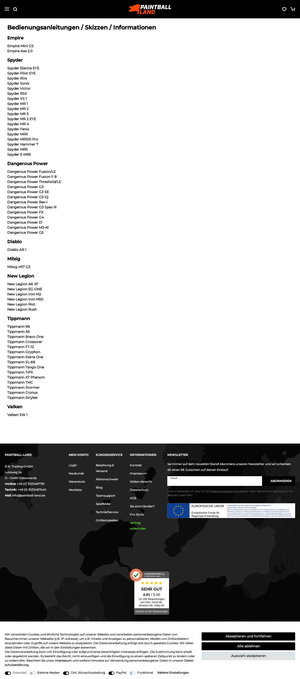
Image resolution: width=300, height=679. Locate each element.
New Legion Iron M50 (25, 299)
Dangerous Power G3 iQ (27, 197)
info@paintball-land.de (28, 495)
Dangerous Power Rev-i (27, 202)
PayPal (121, 672)
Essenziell (19, 672)
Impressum (138, 473)
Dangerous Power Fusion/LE (31, 171)
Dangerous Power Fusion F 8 (32, 177)
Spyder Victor (18, 88)
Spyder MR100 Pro (22, 139)
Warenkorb (77, 481)
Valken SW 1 (17, 415)
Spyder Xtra (17, 78)
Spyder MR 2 (18, 109)
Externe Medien (48, 672)
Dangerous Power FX (25, 212)
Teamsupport (105, 495)
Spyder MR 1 (17, 104)
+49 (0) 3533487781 (30, 484)
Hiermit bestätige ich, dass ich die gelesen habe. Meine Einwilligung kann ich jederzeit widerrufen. (230, 494)
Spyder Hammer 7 (22, 144)
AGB (133, 498)
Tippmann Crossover (24, 342)
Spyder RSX (17, 93)
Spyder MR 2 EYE (21, 119)
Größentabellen (107, 520)
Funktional (145, 672)
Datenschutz (139, 490)
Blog (99, 487)
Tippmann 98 (18, 326)
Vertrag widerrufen (138, 525)
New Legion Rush (22, 309)
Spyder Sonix (18, 83)
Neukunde (76, 473)
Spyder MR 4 (18, 124)
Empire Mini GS (20, 46)
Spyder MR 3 (18, 114)
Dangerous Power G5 (25, 232)
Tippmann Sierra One (25, 357)
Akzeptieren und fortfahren (248, 636)
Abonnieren (279, 481)
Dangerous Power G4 (25, 217)
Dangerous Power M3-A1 (28, 227)
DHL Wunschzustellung (88, 672)
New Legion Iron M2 (24, 294)
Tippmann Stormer (23, 387)
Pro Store (137, 514)
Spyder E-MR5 (19, 154)
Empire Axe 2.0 (19, 51)
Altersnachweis (107, 479)
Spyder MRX (17, 134)
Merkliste (75, 490)
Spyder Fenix (18, 129)
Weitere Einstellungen (173, 672)
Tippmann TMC (20, 382)
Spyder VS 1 (17, 98)
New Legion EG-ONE (24, 289)
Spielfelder (103, 504)
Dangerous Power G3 (25, 187)
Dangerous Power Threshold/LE (34, 182)
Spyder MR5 (17, 149)
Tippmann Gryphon (23, 352)
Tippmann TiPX (20, 372)
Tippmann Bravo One (25, 337)
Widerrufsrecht (141, 481)
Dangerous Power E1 (24, 222)
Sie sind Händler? (142, 506)
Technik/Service (107, 512)
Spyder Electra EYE (23, 68)
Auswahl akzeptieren (248, 656)
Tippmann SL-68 (21, 362)
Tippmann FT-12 (20, 347)
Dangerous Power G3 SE (28, 192)
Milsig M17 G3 (18, 267)
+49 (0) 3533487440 (32, 489)
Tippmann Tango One (25, 367)
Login (73, 465)
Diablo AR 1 (16, 250)
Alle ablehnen (248, 646)
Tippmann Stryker (22, 397)
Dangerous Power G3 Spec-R (31, 207)
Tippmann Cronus (22, 392)
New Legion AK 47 (22, 284)
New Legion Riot (21, 304)
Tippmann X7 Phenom (26, 377)
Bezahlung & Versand (105, 468)
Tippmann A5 (18, 331)
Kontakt (136, 465)
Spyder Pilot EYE (21, 73)
